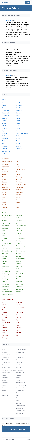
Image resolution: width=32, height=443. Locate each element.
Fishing (4, 258)
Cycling (4, 248)
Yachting (18, 291)
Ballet (4, 305)
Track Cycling (20, 274)
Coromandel (6, 362)
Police (18, 118)
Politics (18, 120)
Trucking (18, 200)
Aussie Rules (6, 223)
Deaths (4, 125)
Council (4, 118)
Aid (3, 103)
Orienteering (19, 223)
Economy (5, 184)
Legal (17, 167)
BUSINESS (5, 159)
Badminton (5, 225)
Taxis (17, 136)
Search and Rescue (22, 133)
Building (4, 179)
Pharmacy (19, 179)
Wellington (10, 29)
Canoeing (5, 238)
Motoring (19, 177)
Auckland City (20, 352)
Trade (18, 197)
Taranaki (4, 385)
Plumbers (19, 182)
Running (18, 241)
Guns (3, 153)
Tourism (18, 194)
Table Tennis (20, 266)
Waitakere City (20, 405)
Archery (4, 218)
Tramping (19, 276)
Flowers (4, 148)
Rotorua (18, 393)
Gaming (4, 338)
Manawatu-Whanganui (9, 370)
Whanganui (19, 408)
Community (5, 110)
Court (4, 120)
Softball (18, 253)
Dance (4, 320)
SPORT (4, 212)
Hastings (18, 367)
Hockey (4, 269)
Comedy (4, 315)
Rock (17, 330)
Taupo (18, 395)
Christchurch (20, 357)
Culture (4, 317)
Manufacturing (20, 169)
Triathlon (19, 279)
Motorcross (5, 286)
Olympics (19, 220)
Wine (17, 207)
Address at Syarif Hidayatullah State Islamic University (17, 78)
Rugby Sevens (20, 238)
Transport (19, 141)
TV (17, 335)
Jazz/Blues (19, 312)
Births (4, 105)
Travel (18, 143)
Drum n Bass (6, 322)
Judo (3, 276)
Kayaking (5, 279)
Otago (4, 380)
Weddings (19, 148)
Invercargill (19, 370)
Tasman (4, 388)
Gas (17, 161)
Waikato (4, 390)
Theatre (18, 333)
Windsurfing (19, 289)
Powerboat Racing (21, 225)
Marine (18, 172)
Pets (17, 115)
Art (3, 302)
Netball (18, 218)
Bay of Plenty (6, 355)
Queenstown (20, 390)
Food (3, 200)
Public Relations (21, 184)
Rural (17, 125)
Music (18, 315)
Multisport (19, 215)
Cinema (4, 310)
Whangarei (19, 413)
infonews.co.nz (6, 2)
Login (22, 2)
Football (4, 261)
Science (18, 131)
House (18, 310)
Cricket (4, 241)
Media (18, 174)
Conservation (6, 113)
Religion (8, 20)
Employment (6, 189)
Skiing (18, 248)
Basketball (5, 228)
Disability (4, 133)
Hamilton (19, 365)
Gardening (19, 302)
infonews (19, 105)
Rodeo (18, 228)
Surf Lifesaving (20, 258)
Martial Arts (5, 284)
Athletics (4, 220)
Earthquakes (6, 136)
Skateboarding (20, 246)
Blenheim (19, 355)
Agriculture (5, 167)
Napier (18, 377)
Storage (18, 189)
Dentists (4, 182)
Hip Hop (18, 305)
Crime (4, 123)
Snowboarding (20, 251)
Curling (4, 246)
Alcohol (4, 169)
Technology (19, 192)
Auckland (5, 352)
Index (29, 439)
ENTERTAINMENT (8, 299)
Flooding (4, 146)
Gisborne (5, 365)
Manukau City (20, 372)
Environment (6, 141)
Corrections (5, 115)
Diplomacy (5, 131)
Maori (18, 108)
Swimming (19, 263)
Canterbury (5, 357)
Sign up (28, 2)
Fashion (4, 327)
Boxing (4, 236)
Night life (18, 317)
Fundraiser (5, 335)
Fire (3, 143)
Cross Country (6, 243)
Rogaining (19, 230)
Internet (18, 164)
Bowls (4, 233)
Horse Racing (6, 271)
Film (3, 333)
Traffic (18, 138)
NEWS (4, 100)
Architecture (6, 172)
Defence (4, 128)
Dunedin (18, 360)
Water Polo (19, 284)
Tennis (18, 271)
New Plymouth (20, 383)
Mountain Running (7, 294)
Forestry (4, 202)
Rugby (18, 236)
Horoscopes (20, 307)
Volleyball (19, 281)
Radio (17, 325)
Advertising (5, 164)
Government (6, 151)
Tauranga (19, 398)
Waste (18, 202)
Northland (5, 377)
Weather (18, 146)
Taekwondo (19, 269)
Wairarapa (5, 393)
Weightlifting (19, 286)
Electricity (5, 187)
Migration (19, 110)
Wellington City (20, 410)
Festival (4, 330)
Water (18, 205)
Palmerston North (21, 388)
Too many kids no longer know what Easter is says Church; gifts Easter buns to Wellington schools (18, 25)
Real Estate (19, 187)
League (4, 281)
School (18, 128)
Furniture (5, 205)
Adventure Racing (7, 215)
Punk (17, 322)
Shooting (19, 243)
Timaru (18, 400)
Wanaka (18, 403)
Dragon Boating (7, 251)
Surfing (18, 261)
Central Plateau (6, 360)
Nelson (4, 375)
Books (4, 307)
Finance (4, 197)
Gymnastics (5, 266)
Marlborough (6, 372)
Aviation (4, 174)
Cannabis (5, 108)
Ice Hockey (5, 274)
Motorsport (5, 289)
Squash (18, 256)
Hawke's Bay (6, 367)
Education (5, 138)
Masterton (19, 375)
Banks (4, 177)
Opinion (18, 113)
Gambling (5, 207)
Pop (17, 320)
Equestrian (5, 253)
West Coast (5, 398)
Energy (4, 192)
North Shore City (21, 385)
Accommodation (7, 161)
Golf (3, 263)
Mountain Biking (7, 291)
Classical (4, 312)
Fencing (4, 256)
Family (4, 325)
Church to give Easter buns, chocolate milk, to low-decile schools (16, 52)
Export (4, 194)
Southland (5, 383)
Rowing (18, 233)
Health (18, 103)
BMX (3, 230)
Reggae (18, 327)
